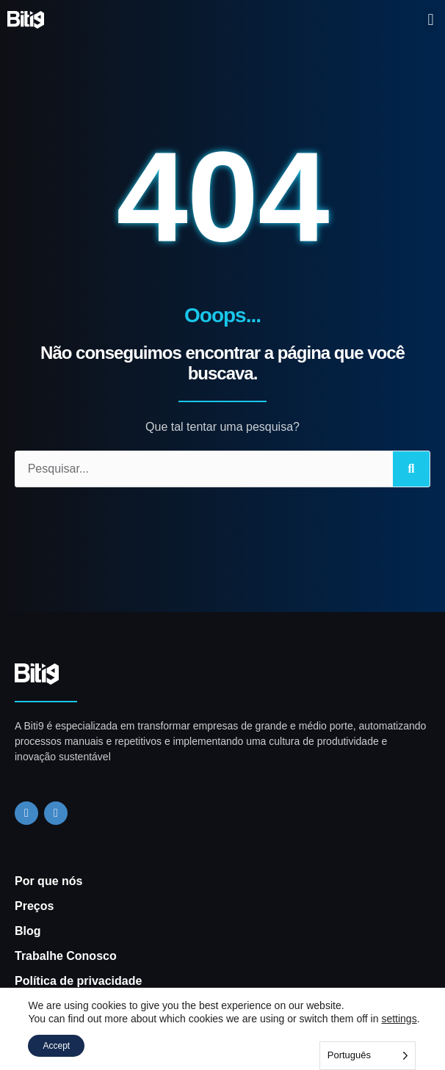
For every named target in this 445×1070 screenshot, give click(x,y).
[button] (431, 19)
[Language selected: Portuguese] (367, 1055)
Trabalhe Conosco (66, 956)
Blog (28, 931)
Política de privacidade (78, 981)
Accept (56, 1046)
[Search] (411, 469)
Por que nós (48, 881)
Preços (34, 906)
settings (398, 1018)
